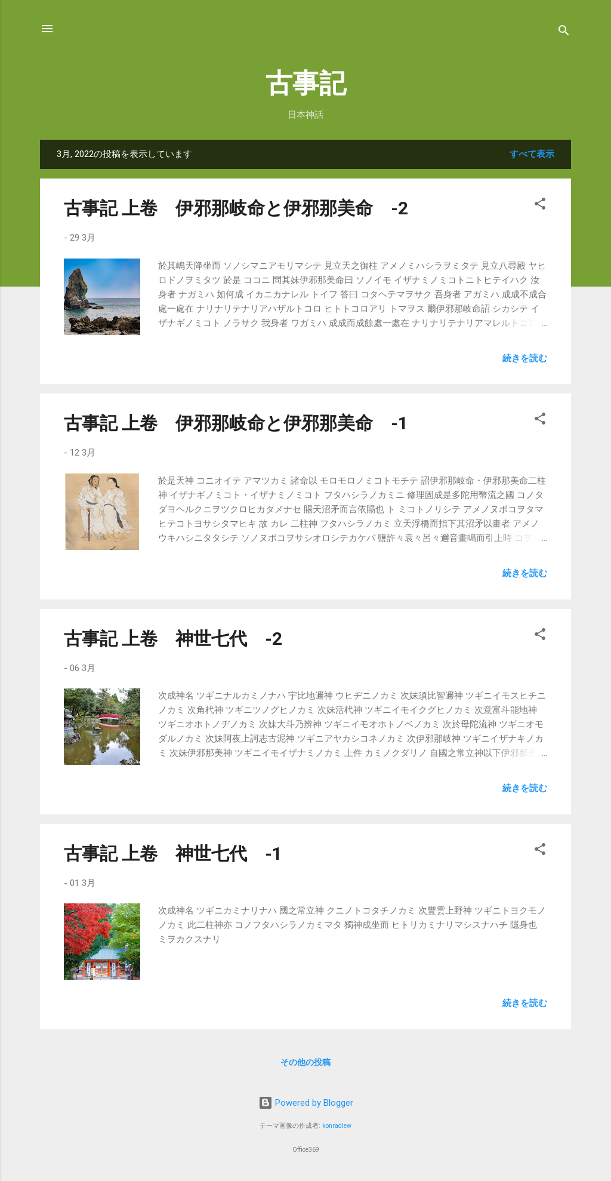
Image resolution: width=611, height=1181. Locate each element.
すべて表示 (532, 154)
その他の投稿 (305, 1062)
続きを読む (524, 358)
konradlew (336, 1126)
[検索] (564, 32)
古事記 (306, 83)
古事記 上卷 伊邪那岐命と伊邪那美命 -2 (236, 208)
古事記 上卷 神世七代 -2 (173, 638)
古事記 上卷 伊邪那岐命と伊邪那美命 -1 (236, 423)
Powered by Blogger (305, 1102)
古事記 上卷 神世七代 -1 (173, 853)
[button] (540, 205)
